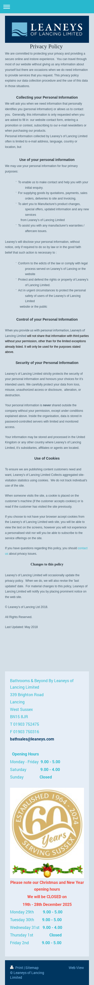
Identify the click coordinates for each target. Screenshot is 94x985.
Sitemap (32, 967)
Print (17, 967)
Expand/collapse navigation (47, 6)
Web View (76, 967)
